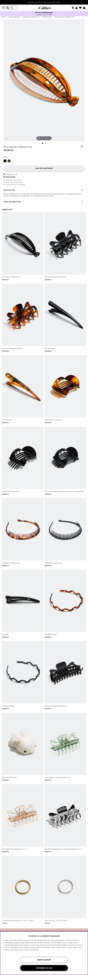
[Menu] (4, 8)
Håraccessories (14, 17)
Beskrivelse (9, 190)
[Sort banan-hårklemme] (5, 160)
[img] (42, 143)
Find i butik (9, 177)
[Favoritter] (81, 8)
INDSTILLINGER (44, 960)
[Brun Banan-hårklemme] (10, 160)
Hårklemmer (47, 17)
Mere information (12, 202)
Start (4, 17)
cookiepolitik (34, 950)
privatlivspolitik (14, 950)
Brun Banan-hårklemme (65, 17)
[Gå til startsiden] (44, 8)
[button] (77, 8)
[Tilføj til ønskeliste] (82, 147)
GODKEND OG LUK (44, 968)
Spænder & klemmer (31, 17)
